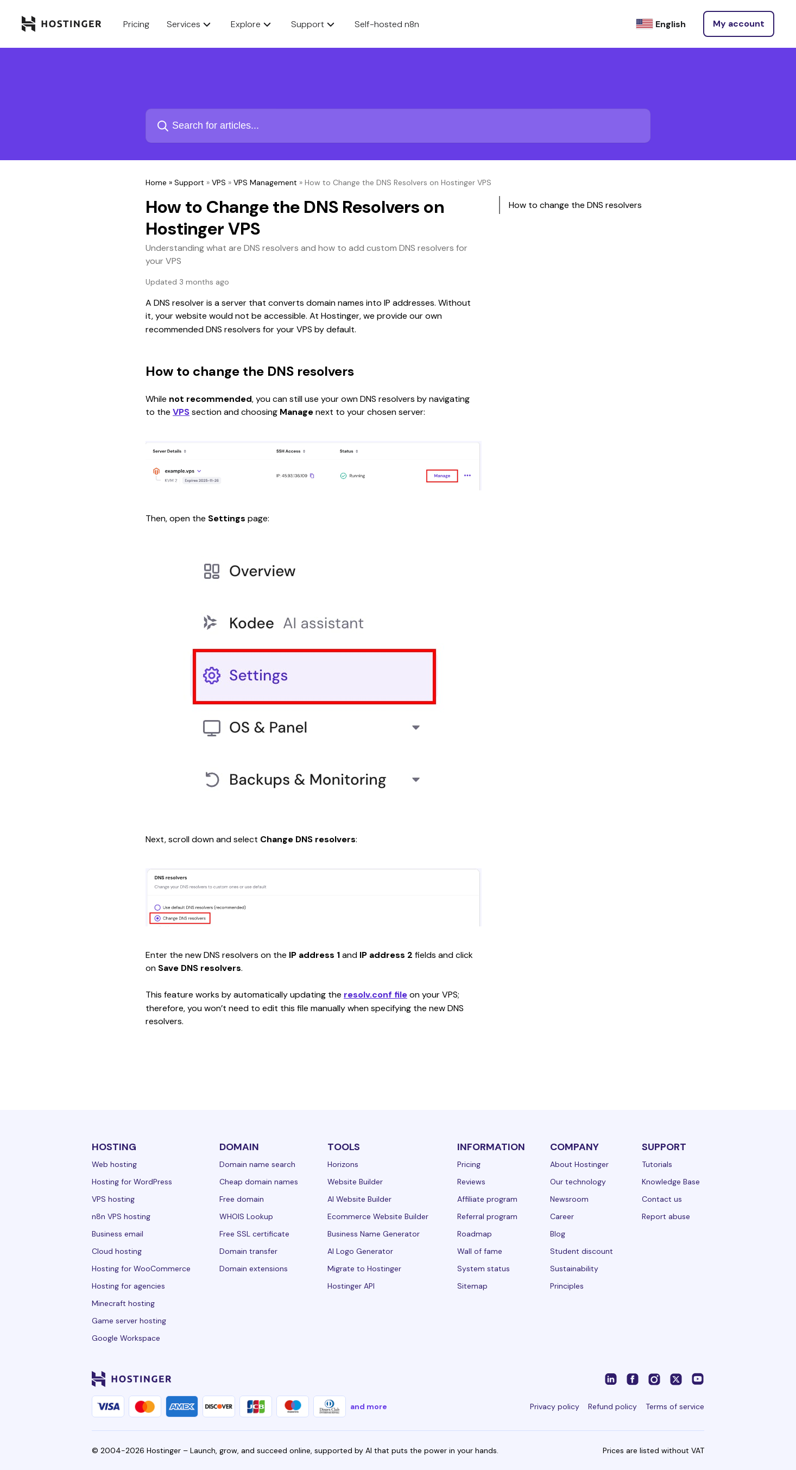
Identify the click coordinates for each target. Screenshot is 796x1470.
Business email (117, 1234)
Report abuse (666, 1216)
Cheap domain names (258, 1182)
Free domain (241, 1199)
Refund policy (612, 1406)
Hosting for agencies (128, 1286)
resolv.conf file (375, 994)
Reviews (471, 1182)
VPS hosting (113, 1199)
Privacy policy (554, 1406)
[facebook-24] (632, 1379)
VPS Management (265, 182)
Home (156, 182)
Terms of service (675, 1406)
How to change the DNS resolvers (575, 205)
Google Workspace (126, 1338)
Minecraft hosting (123, 1303)
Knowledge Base (671, 1182)
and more (368, 1406)
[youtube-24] (697, 1379)
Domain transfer (248, 1251)
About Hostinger (579, 1164)
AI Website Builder (359, 1199)
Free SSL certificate (254, 1234)
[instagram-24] (654, 1379)
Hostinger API (351, 1286)
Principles (567, 1286)
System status (483, 1268)
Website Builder (355, 1182)
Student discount (581, 1251)
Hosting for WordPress (132, 1182)
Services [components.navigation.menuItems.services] (190, 24)
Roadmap (474, 1234)
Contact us (662, 1199)
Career (562, 1216)
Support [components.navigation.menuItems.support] (314, 24)
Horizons (342, 1164)
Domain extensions (253, 1268)
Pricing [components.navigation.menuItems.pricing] (136, 24)
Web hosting (114, 1164)
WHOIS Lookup (246, 1216)
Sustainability (574, 1268)
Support (189, 182)
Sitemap (472, 1286)
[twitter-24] (676, 1379)
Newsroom (569, 1199)
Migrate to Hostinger (364, 1268)
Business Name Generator (373, 1234)
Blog (557, 1234)
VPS (219, 182)
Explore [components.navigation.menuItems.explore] (252, 24)
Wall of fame (479, 1251)
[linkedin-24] (610, 1379)
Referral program (487, 1216)
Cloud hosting (117, 1251)
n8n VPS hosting (121, 1216)
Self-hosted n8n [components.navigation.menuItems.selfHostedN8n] (387, 24)
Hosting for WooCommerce (141, 1268)
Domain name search (257, 1164)
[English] (661, 24)
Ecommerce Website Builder (377, 1216)
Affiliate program (487, 1199)
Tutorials (657, 1164)
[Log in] (738, 24)
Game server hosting (129, 1321)
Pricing (469, 1164)
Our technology (578, 1182)
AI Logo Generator (360, 1251)
